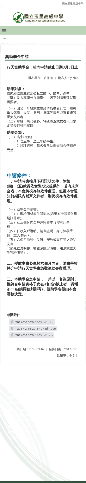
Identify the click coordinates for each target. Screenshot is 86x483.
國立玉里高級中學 (73, 3)
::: (4, 39)
